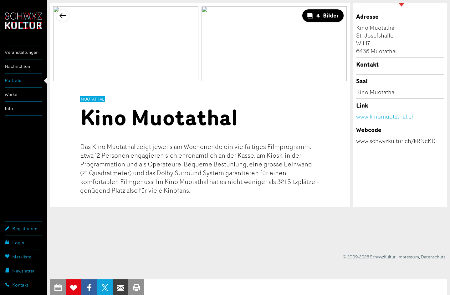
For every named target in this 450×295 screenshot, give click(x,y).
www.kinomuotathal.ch (385, 116)
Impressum (408, 257)
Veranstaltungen (21, 52)
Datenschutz (433, 257)
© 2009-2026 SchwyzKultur (369, 257)
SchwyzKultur (23, 21)
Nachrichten (17, 66)
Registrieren (21, 228)
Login (14, 242)
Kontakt (16, 284)
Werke (11, 94)
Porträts (13, 80)
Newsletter (19, 270)
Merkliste (18, 256)
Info (9, 108)
